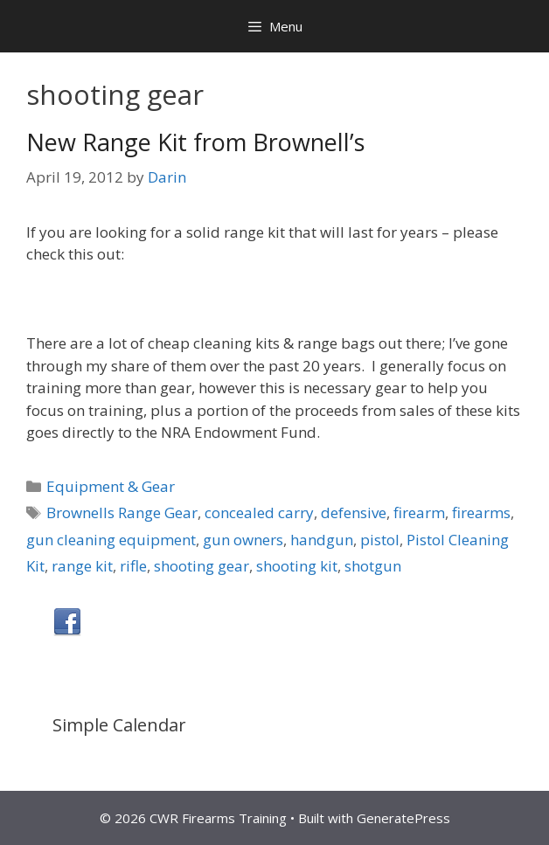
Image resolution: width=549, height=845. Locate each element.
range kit (82, 566)
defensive (353, 512)
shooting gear (201, 566)
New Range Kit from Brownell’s (195, 142)
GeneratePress (403, 818)
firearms (481, 512)
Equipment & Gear (110, 486)
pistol (380, 540)
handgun (321, 540)
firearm (419, 512)
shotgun (372, 566)
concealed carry (259, 512)
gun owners (243, 540)
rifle (133, 566)
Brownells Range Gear (122, 512)
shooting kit (296, 566)
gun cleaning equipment (111, 540)
